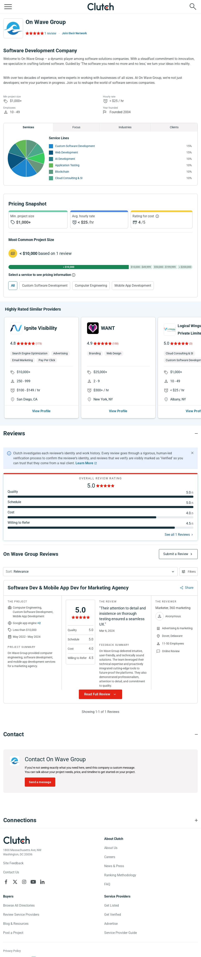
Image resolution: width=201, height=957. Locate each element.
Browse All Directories (19, 905)
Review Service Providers (21, 915)
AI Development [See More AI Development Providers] (65, 158)
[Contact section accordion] (100, 734)
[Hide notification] (192, 453)
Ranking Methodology (120, 875)
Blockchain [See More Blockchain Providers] (62, 171)
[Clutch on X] (15, 882)
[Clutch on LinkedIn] (42, 882)
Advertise (111, 924)
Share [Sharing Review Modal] (189, 588)
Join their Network (74, 33)
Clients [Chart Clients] (174, 127)
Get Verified (112, 915)
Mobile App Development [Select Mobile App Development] (133, 285)
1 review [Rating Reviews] (50, 33)
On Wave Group (46, 22)
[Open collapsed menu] (8, 7)
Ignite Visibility (40, 328)
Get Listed (111, 905)
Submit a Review (175, 554)
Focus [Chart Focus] (76, 127)
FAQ (107, 884)
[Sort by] (90, 571)
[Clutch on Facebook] (6, 882)
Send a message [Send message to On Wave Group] (40, 782)
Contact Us (11, 872)
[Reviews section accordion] (100, 433)
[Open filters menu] (189, 571)
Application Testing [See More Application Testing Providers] (67, 165)
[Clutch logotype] (16, 840)
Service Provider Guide (120, 933)
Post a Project (13, 933)
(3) (190, 343)
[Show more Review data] (100, 694)
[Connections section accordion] (100, 820)
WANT (108, 328)
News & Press (114, 866)
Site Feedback (13, 863)
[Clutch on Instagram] (24, 882)
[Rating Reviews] (34, 33)
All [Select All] (13, 285)
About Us (110, 848)
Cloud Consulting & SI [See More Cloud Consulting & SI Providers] (69, 178)
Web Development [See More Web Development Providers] (66, 152)
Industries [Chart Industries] (125, 127)
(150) (115, 343)
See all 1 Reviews (177, 534)
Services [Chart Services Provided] (28, 127)
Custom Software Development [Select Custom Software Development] (44, 285)
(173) (39, 343)
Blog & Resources (15, 924)
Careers (109, 857)
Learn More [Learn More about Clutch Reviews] (84, 463)
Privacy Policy (12, 950)
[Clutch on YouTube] (33, 882)
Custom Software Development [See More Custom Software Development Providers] (75, 146)
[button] (90, 571)
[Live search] (193, 7)
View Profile (41, 411)
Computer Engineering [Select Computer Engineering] (91, 285)
